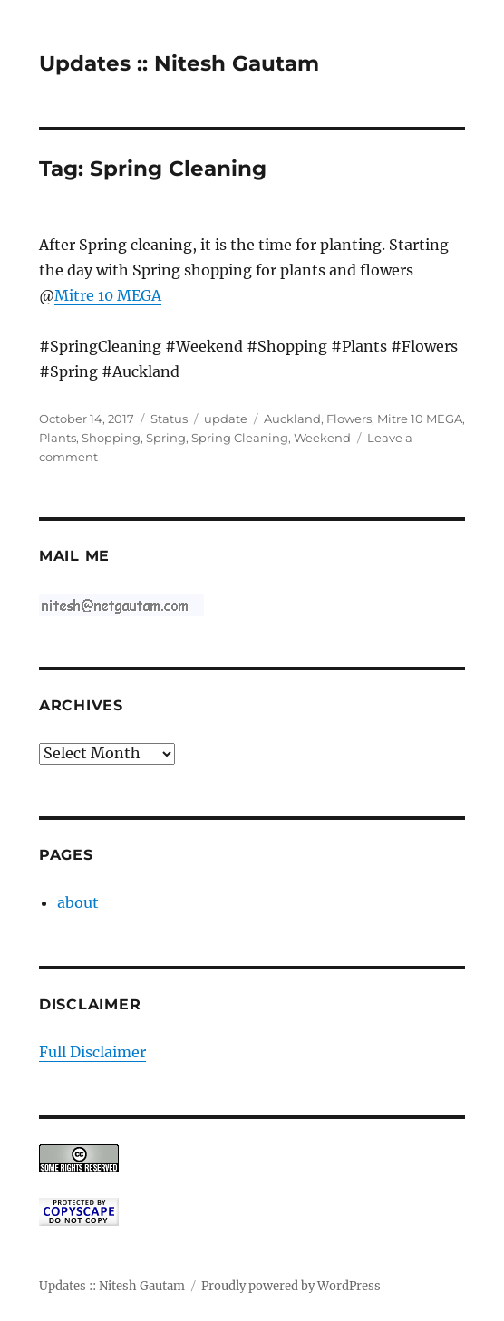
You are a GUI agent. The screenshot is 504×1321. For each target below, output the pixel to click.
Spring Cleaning (239, 437)
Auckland (292, 418)
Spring (166, 437)
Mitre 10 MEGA (107, 295)
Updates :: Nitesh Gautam (179, 63)
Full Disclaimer (92, 1052)
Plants (57, 437)
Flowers (349, 418)
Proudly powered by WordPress (291, 1286)
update (225, 418)
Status (169, 418)
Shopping (111, 437)
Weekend (322, 437)
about (78, 902)
